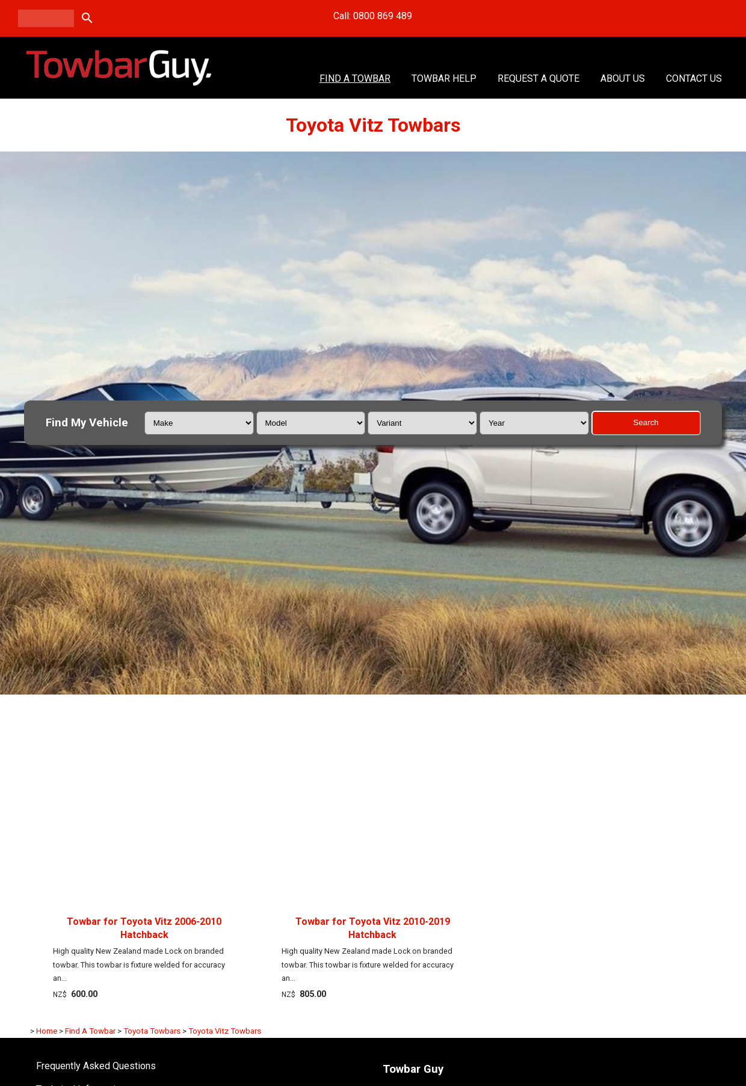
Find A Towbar (354, 78)
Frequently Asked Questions (96, 1066)
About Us (622, 78)
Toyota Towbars (151, 1030)
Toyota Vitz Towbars (224, 1030)
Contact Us (694, 78)
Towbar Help (444, 78)
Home (46, 1030)
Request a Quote (538, 78)
